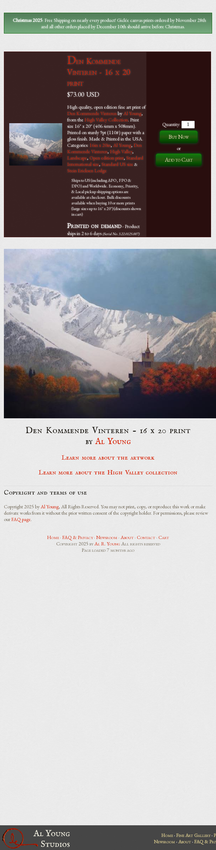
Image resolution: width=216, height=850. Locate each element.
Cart (163, 537)
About (127, 537)
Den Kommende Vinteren (92, 113)
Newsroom (106, 537)
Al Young (132, 113)
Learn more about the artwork (108, 458)
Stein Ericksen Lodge (87, 170)
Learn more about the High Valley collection (108, 472)
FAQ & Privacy (77, 537)
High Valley (121, 151)
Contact (146, 537)
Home (53, 537)
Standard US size (117, 164)
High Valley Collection (106, 119)
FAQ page (21, 519)
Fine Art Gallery (193, 835)
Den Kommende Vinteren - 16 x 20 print (98, 71)
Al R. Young (107, 543)
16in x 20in (100, 145)
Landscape (77, 158)
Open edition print (106, 158)
